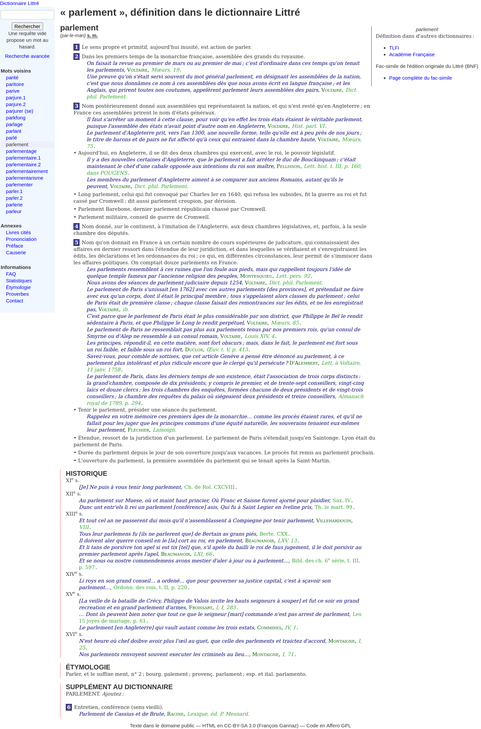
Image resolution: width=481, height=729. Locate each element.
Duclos (194, 350)
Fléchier (138, 430)
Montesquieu (256, 276)
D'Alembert (304, 363)
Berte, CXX (274, 534)
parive (13, 91)
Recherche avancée (27, 56)
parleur (14, 211)
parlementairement (27, 171)
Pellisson (288, 166)
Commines (269, 628)
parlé (11, 138)
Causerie (16, 252)
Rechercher (27, 26)
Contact (14, 300)
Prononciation (21, 239)
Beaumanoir (259, 541)
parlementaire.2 (23, 164)
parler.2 (14, 198)
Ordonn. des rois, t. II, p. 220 (150, 587)
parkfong (15, 117)
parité (12, 77)
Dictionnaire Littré (19, 3)
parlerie (14, 204)
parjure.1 (16, 97)
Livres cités (18, 232)
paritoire (15, 84)
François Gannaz (278, 725)
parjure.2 (16, 104)
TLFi (394, 48)
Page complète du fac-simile (420, 78)
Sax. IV (342, 500)
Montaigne (341, 641)
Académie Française (412, 54)
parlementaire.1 (23, 158)
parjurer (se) (19, 111)
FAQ (11, 274)
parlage (14, 124)
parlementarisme (24, 178)
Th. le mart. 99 (333, 507)
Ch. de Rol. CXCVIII (209, 487)
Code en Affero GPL (328, 725)
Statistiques (19, 280)
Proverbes (17, 294)
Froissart (200, 608)
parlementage (21, 151)
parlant (13, 131)
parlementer (19, 184)
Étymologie (18, 287)
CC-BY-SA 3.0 (240, 725)
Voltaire (137, 70)
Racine (175, 714)
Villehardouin (333, 521)
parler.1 (14, 191)
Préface (14, 246)
